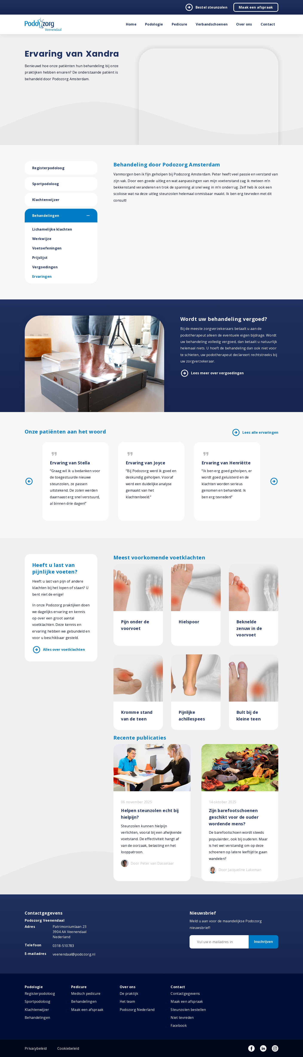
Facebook (179, 1025)
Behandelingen (45, 215)
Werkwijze (41, 238)
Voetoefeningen (46, 248)
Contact (268, 24)
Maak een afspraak (256, 7)
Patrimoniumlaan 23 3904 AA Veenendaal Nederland (70, 931)
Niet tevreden (182, 1017)
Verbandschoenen (212, 24)
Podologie (154, 24)
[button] (92, 215)
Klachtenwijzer (45, 199)
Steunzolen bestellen (188, 1009)
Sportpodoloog (45, 183)
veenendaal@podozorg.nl (74, 954)
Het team (127, 1001)
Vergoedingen (45, 267)
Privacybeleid (36, 1048)
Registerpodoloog (48, 168)
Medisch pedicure (85, 993)
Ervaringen (42, 276)
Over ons (244, 24)
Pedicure (179, 24)
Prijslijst (39, 257)
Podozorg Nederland (137, 1009)
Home (131, 24)
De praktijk (129, 993)
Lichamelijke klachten (52, 229)
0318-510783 (63, 945)
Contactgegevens (185, 993)
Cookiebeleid (68, 1048)
